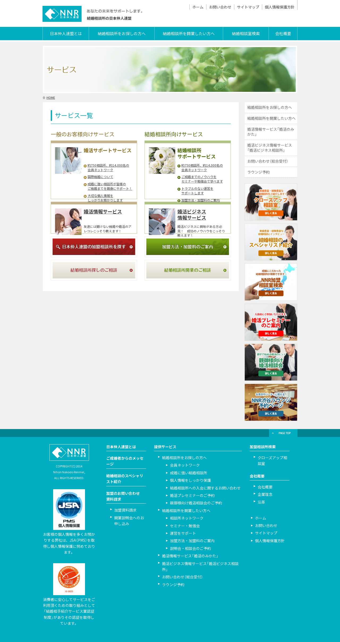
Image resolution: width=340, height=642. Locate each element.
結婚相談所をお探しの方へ (122, 33)
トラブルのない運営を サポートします (197, 190)
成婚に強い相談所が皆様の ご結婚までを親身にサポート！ (110, 186)
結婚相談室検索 (246, 33)
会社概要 (283, 33)
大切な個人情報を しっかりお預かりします (105, 198)
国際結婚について (100, 176)
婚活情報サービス (103, 211)
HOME (50, 97)
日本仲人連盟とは (66, 33)
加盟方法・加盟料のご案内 (200, 200)
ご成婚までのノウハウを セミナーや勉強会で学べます (202, 179)
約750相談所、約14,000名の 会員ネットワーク (108, 167)
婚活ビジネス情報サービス (191, 214)
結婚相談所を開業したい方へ (189, 33)
